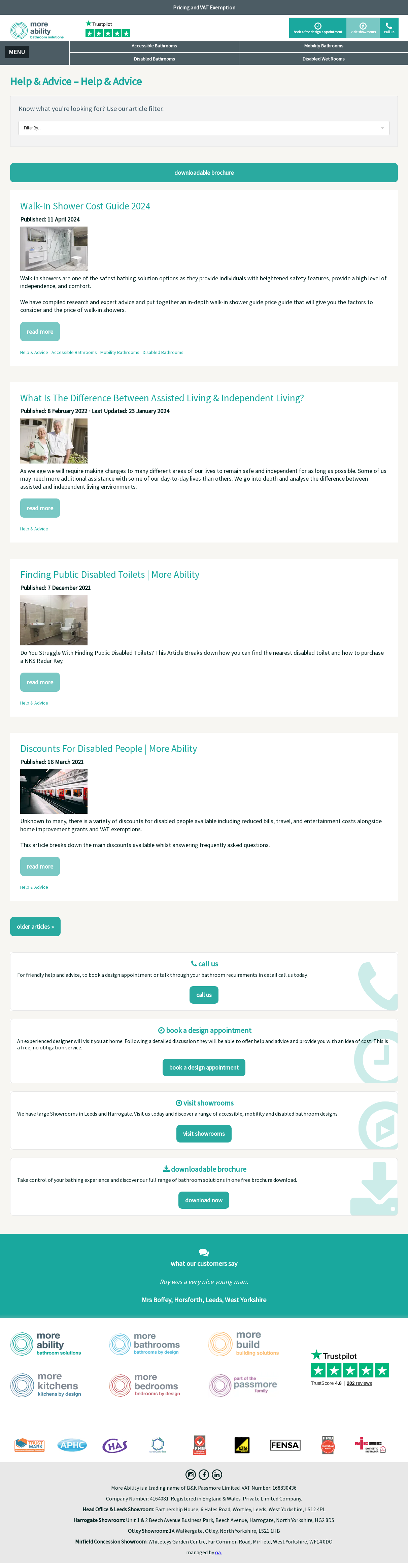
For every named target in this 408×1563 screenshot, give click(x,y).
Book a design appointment (204, 1067)
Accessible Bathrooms (154, 46)
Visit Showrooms (204, 1133)
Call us (204, 995)
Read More (40, 331)
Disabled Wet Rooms (324, 59)
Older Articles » (35, 926)
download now (204, 1200)
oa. (218, 1552)
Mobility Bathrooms (323, 46)
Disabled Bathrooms (154, 59)
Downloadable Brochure (204, 172)
